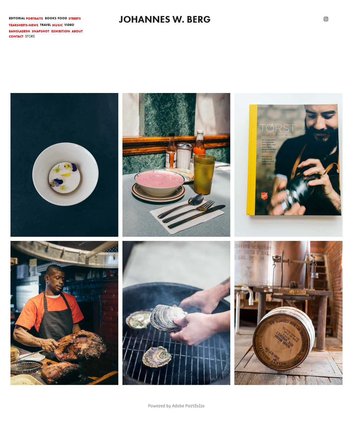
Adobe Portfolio (188, 405)
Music (57, 25)
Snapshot (40, 31)
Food (62, 18)
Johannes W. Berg (165, 19)
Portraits (34, 18)
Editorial (17, 18)
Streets (74, 18)
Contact (16, 36)
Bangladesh (19, 31)
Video (69, 25)
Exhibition (60, 31)
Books (51, 18)
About (77, 31)
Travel (45, 25)
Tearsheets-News (23, 25)
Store (30, 36)
